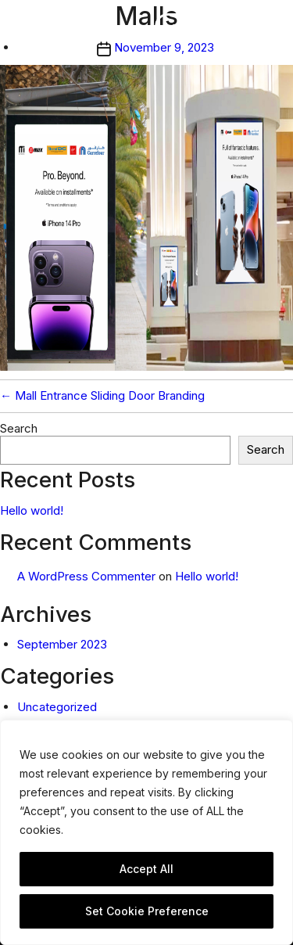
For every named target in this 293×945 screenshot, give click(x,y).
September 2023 (62, 644)
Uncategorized (57, 706)
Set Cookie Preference (147, 911)
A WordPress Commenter (86, 576)
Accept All (146, 868)
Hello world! (31, 510)
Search (19, 429)
